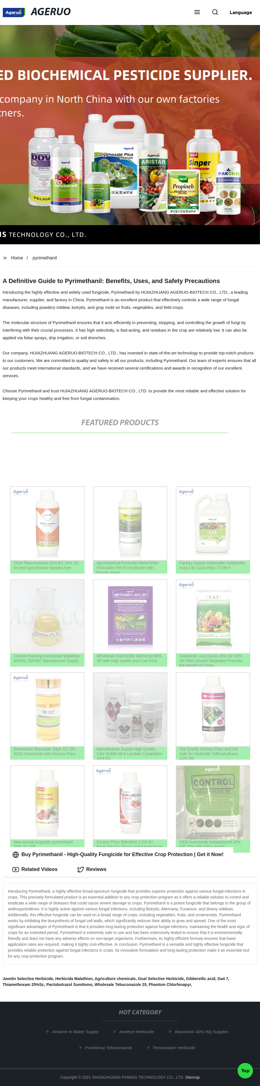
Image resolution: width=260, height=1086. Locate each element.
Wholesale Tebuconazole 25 (121, 984)
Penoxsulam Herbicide (176, 1047)
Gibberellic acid (200, 978)
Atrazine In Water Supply (77, 1031)
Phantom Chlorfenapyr (170, 984)
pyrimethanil (45, 257)
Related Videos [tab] (35, 869)
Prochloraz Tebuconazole (110, 1047)
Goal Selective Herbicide (161, 978)
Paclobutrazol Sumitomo (69, 984)
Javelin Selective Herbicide (28, 978)
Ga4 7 (222, 978)
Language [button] (241, 12)
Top (245, 1071)
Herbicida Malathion (74, 978)
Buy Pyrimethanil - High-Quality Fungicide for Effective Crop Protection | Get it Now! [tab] (117, 854)
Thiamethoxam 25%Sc (23, 984)
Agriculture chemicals (115, 978)
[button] (197, 13)
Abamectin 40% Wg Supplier (203, 1031)
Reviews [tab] (91, 869)
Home (17, 257)
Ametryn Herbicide (138, 1031)
